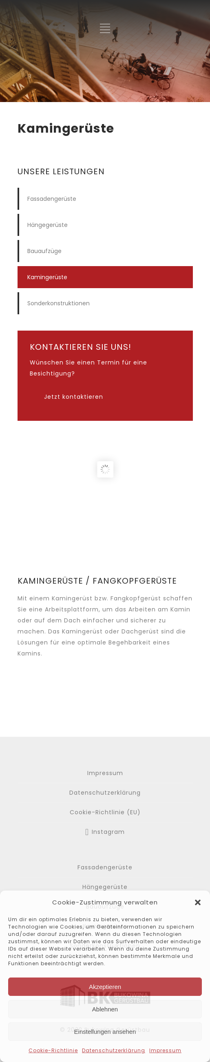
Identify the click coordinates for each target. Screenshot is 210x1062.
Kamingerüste (47, 277)
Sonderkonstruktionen (58, 303)
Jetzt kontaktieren (73, 397)
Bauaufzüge (44, 251)
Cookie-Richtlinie (53, 1050)
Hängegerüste (47, 225)
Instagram (108, 832)
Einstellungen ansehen (105, 1031)
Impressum (165, 1050)
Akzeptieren (105, 986)
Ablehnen (105, 1009)
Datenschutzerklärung (113, 1050)
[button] (198, 902)
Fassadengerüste (51, 199)
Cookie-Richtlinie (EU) (105, 812)
